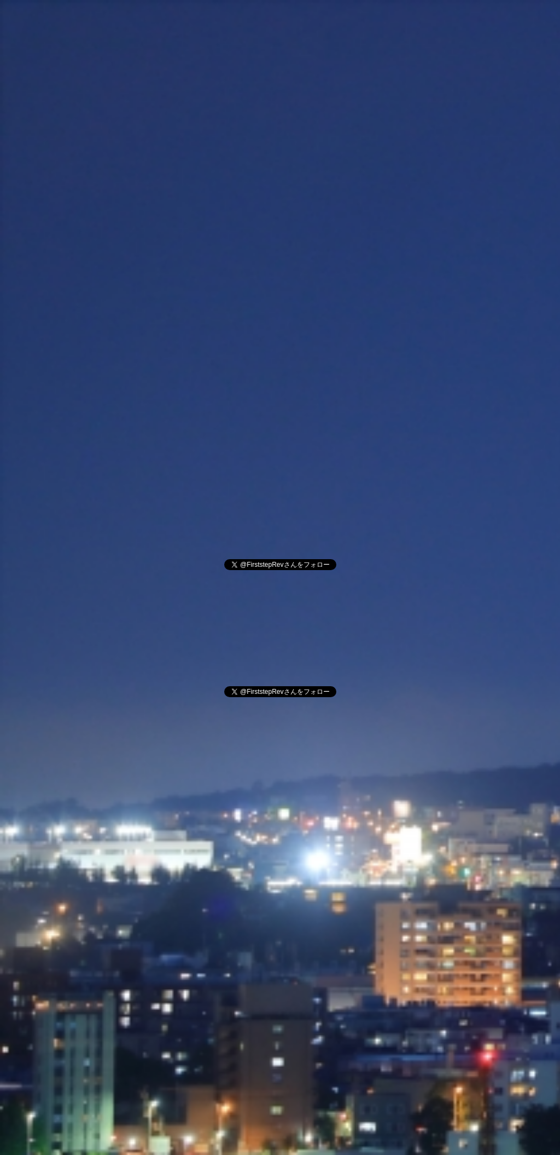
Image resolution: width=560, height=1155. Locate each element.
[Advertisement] (280, 185)
